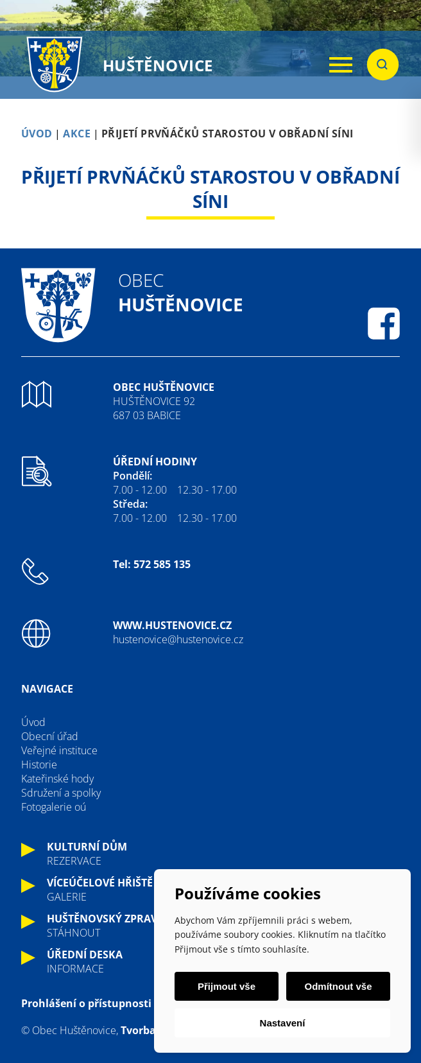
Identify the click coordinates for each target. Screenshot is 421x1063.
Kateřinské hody (57, 779)
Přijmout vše (226, 986)
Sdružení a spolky (61, 793)
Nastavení (282, 1022)
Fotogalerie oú (53, 807)
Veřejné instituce (59, 750)
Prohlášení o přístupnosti (86, 1003)
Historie (39, 764)
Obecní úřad (49, 736)
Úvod (33, 722)
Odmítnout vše (338, 986)
